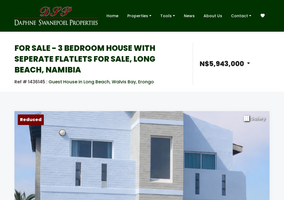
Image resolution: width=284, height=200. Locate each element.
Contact (241, 15)
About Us (213, 16)
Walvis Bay (124, 82)
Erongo (146, 82)
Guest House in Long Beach (79, 82)
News (189, 16)
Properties (139, 15)
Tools (167, 15)
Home (112, 16)
